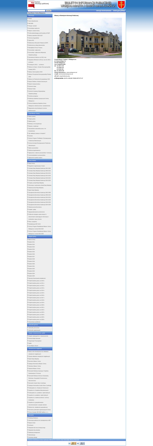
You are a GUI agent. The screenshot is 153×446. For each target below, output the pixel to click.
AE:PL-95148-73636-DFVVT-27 (73, 78)
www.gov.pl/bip (119, 11)
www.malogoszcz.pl (72, 72)
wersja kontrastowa (103, 11)
